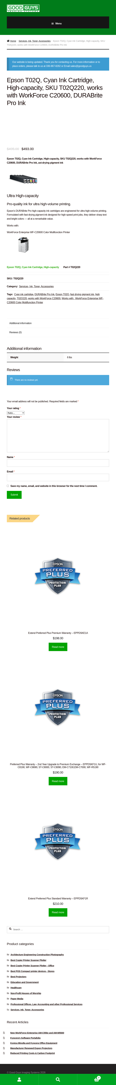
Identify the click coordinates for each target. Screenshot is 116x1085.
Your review (14, 417)
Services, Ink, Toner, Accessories (35, 41)
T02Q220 (22, 298)
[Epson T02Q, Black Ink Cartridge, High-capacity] (33, 267)
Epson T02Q (62, 294)
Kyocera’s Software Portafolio (25, 1038)
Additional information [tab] (20, 323)
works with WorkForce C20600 (44, 298)
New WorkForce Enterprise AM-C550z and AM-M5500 (37, 1033)
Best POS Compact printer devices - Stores (32, 971)
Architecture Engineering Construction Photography (37, 954)
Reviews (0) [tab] (15, 332)
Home (13, 41)
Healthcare (16, 987)
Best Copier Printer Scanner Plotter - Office (32, 965)
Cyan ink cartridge (23, 294)
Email (11, 471)
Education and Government (25, 982)
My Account (19, 1079)
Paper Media (17, 998)
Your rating (14, 408)
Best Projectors (18, 976)
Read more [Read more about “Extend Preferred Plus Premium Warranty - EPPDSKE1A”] (58, 646)
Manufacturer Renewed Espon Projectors (31, 1048)
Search (58, 1079)
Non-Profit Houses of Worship (26, 993)
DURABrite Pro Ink (44, 294)
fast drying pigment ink (82, 294)
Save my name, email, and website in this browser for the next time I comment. (53, 486)
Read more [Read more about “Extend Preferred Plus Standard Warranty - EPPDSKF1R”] (58, 912)
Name (11, 457)
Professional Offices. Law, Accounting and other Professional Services (46, 1004)
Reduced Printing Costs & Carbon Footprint (32, 1053)
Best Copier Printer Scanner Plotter (28, 960)
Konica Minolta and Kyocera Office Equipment (33, 1043)
